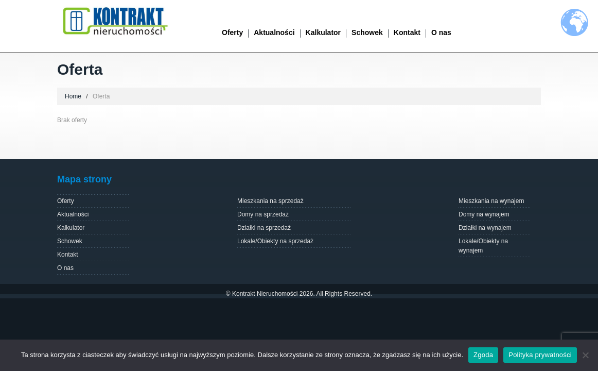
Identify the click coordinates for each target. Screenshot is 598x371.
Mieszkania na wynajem (491, 201)
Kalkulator (323, 32)
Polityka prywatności (540, 355)
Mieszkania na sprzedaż (270, 201)
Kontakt (407, 32)
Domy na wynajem (484, 214)
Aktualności (274, 32)
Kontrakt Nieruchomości (264, 293)
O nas (441, 32)
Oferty (232, 32)
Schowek (367, 32)
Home (73, 96)
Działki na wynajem (485, 227)
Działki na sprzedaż (264, 227)
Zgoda (483, 355)
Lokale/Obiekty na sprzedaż (275, 241)
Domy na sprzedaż (263, 214)
